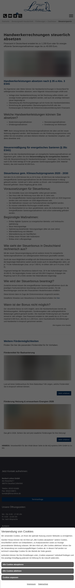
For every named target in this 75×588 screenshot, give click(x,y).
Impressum (31, 584)
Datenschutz (43, 584)
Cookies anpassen (10, 577)
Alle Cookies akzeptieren (13, 564)
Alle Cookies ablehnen (12, 571)
